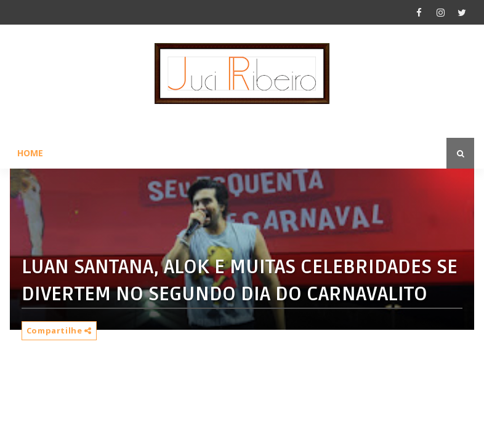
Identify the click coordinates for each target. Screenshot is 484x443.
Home (30, 153)
